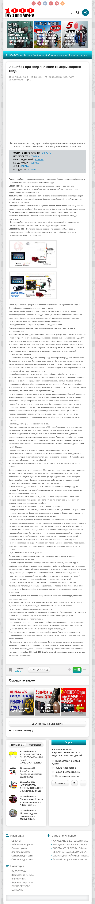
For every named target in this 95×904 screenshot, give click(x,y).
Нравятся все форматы (67, 776)
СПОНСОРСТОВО (20, 886)
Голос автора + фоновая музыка (65, 762)
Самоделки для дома (22, 855)
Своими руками (19, 848)
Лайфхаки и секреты (58, 77)
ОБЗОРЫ (16, 841)
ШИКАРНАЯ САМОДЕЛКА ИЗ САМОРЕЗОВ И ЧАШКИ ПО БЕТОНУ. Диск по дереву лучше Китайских (71, 852)
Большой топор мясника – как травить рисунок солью (71, 859)
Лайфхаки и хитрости (22, 844)
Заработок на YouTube (22, 875)
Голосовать (60, 783)
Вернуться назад (39, 670)
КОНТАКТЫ (17, 890)
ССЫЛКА (35, 156)
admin (18, 671)
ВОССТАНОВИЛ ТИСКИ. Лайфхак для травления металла (71, 848)
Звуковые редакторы (22, 882)
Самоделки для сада (22, 859)
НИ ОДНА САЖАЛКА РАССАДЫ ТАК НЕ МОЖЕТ (71, 844)
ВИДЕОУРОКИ (19, 871)
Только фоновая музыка (67, 772)
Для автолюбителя (21, 852)
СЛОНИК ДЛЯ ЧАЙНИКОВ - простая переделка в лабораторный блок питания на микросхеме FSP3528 (71, 855)
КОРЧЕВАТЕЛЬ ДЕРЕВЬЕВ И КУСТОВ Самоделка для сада (71, 841)
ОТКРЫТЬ (46, 153)
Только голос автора (65, 768)
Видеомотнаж (18, 878)
